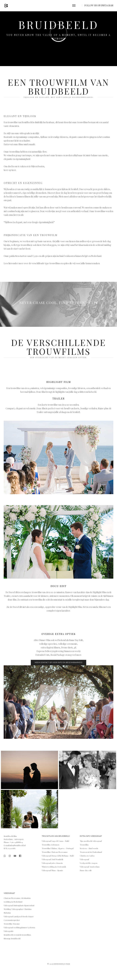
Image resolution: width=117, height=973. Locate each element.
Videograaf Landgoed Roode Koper (19, 916)
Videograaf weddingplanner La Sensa (19, 927)
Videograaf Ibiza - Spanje (52, 870)
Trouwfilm (84, 844)
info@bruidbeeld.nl (18, 845)
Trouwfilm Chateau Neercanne (55, 852)
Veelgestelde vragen (88, 863)
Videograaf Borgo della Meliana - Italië (58, 855)
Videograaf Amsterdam (89, 866)
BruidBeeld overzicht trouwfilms (17, 935)
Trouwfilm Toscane (12, 924)
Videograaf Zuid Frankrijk (52, 859)
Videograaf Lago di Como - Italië (55, 841)
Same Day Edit (76, 640)
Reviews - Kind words (89, 848)
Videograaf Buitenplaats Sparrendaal (19, 905)
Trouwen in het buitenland (91, 852)
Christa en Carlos (87, 855)
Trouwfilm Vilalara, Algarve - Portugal (57, 848)
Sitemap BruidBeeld (12, 938)
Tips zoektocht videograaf (91, 841)
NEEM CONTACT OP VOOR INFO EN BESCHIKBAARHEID (58, 663)
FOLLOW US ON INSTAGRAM (98, 5)
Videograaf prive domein (52, 863)
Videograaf (84, 859)
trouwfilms (82, 122)
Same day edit (86, 870)
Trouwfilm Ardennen (50, 844)
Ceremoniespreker (12, 920)
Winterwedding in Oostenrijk (54, 866)
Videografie (9, 931)
